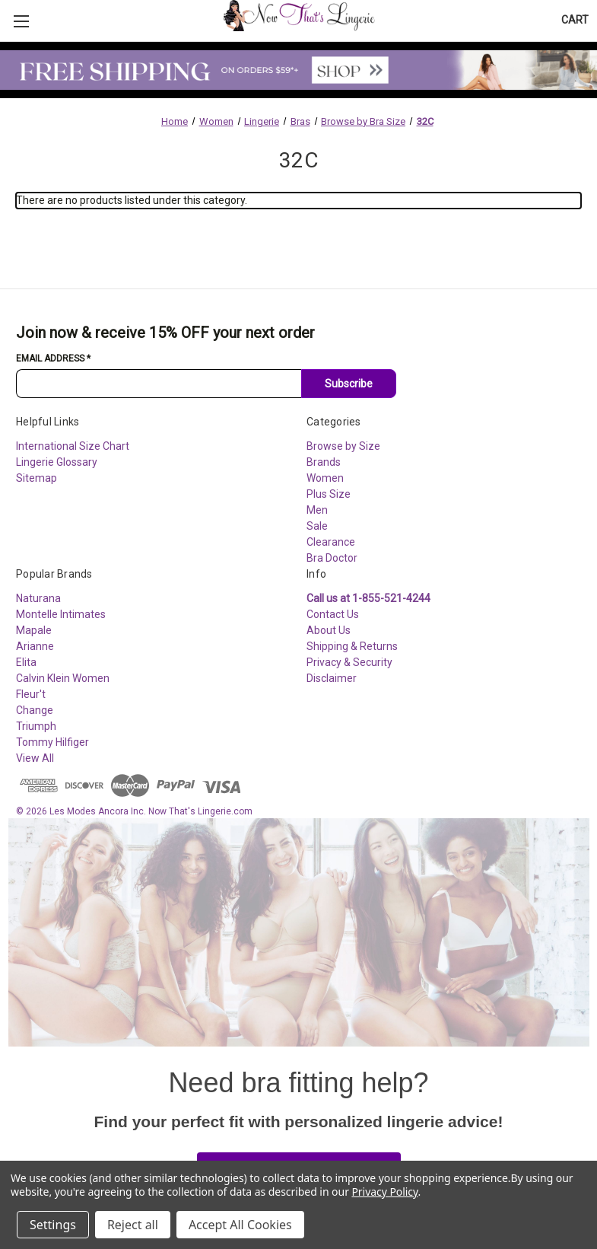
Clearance (330, 542)
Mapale (34, 630)
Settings (53, 1224)
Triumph (36, 726)
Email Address (53, 358)
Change (34, 710)
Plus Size (328, 494)
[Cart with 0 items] (575, 20)
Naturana (38, 598)
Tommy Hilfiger (52, 742)
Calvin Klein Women (63, 678)
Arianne (35, 646)
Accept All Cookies (240, 1224)
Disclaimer (331, 678)
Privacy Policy (384, 1191)
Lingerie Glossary (56, 462)
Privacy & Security (349, 662)
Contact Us (332, 614)
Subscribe (349, 384)
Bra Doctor (331, 558)
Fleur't (31, 694)
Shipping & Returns (352, 646)
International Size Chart (72, 446)
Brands (323, 462)
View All (35, 758)
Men (317, 510)
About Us (328, 630)
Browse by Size (343, 446)
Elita (26, 662)
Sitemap (36, 478)
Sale (317, 526)
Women (325, 478)
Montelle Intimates (61, 614)
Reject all (132, 1224)
